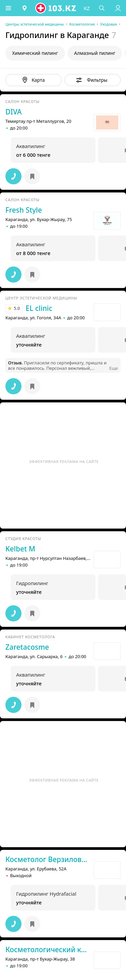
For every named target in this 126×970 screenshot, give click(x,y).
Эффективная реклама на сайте (64, 461)
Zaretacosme (27, 647)
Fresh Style (23, 210)
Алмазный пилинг (95, 53)
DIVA (13, 112)
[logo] (56, 8)
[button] (8, 8)
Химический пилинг (35, 53)
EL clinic (39, 308)
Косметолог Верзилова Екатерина (46, 859)
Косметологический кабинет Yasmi (46, 949)
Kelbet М (20, 549)
